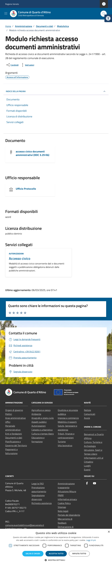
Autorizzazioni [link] (16, 253)
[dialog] (56, 547)
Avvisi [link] (87, 418)
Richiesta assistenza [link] (42, 503)
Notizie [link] (87, 410)
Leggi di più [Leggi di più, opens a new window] (91, 540)
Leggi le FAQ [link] (38, 483)
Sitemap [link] (62, 507)
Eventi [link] (87, 469)
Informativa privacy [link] (67, 499)
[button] (56, 560)
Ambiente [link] (36, 414)
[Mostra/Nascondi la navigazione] (6, 13)
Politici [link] (8, 414)
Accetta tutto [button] (56, 553)
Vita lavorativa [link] (65, 445)
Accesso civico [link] (19, 258)
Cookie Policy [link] (64, 503)
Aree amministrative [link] (15, 418)
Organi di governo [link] (14, 410)
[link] (108, 18)
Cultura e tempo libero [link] (43, 433)
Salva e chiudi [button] (33, 553)
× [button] (109, 532)
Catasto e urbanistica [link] (42, 429)
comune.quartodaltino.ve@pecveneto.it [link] (24, 525)
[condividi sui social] (12, 65)
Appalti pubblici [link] (39, 422)
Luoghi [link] (87, 465)
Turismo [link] (62, 441)
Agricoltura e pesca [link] (41, 410)
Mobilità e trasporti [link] (67, 422)
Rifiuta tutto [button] (79, 553)
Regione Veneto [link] (12, 4)
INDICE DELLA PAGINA (16, 91)
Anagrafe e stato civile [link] (43, 418)
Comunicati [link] (89, 414)
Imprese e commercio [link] (68, 418)
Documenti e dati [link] (13, 437)
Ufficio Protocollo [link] (26, 189)
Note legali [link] (63, 511)
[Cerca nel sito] (103, 14)
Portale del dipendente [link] (69, 515)
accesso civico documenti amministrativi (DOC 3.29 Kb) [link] (32, 153)
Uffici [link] (7, 422)
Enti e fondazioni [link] (13, 433)
